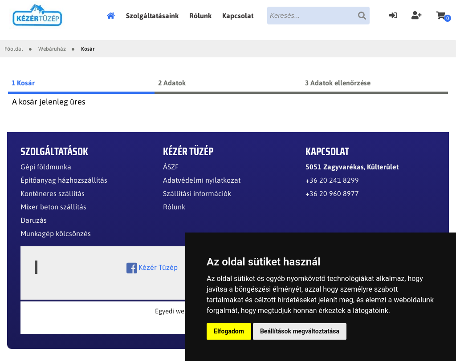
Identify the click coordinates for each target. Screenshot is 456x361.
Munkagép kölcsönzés (55, 233)
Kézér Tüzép (152, 268)
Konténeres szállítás (52, 193)
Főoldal (113, 16)
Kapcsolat (237, 16)
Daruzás (33, 220)
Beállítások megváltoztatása (299, 331)
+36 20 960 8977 (332, 193)
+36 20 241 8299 (332, 180)
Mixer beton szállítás (53, 207)
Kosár (87, 49)
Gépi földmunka (45, 167)
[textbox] (318, 15)
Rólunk (200, 16)
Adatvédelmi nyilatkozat (201, 180)
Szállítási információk (197, 193)
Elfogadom (229, 331)
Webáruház (52, 49)
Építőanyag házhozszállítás (63, 180)
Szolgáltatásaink (152, 16)
